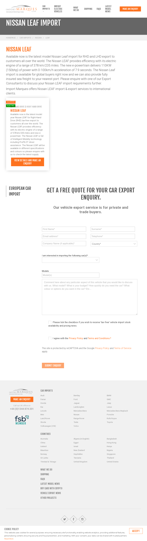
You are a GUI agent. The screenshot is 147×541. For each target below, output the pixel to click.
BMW (109, 395)
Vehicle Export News (50, 493)
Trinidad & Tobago (48, 461)
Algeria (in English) (81, 439)
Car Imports (46, 8)
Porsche (110, 414)
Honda (43, 403)
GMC (109, 399)
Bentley (77, 395)
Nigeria (110, 450)
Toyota (110, 422)
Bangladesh (112, 439)
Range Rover (79, 418)
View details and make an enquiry (27, 162)
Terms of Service (122, 348)
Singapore (111, 454)
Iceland (43, 446)
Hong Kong (111, 442)
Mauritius (44, 450)
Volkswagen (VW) (48, 426)
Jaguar (77, 403)
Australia (44, 439)
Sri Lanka (44, 458)
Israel (76, 446)
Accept (136, 531)
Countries (45, 433)
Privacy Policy (76, 338)
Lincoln (43, 411)
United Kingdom (80, 461)
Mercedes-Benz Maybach (117, 411)
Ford (76, 399)
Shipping (88, 9)
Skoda (43, 422)
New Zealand (79, 450)
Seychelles (78, 454)
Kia (41, 407)
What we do (76, 8)
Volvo (76, 426)
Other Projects (48, 497)
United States (112, 461)
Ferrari (43, 399)
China (42, 442)
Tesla (76, 422)
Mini (42, 414)
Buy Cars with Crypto (51, 488)
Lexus (109, 407)
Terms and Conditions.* (99, 338)
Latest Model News (108, 9)
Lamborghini (79, 407)
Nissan (38, 38)
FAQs (99, 9)
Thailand (110, 458)
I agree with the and (82, 338)
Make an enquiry (130, 8)
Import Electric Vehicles (58, 9)
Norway (43, 454)
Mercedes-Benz (80, 411)
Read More (8, 539)
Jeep (109, 403)
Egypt (76, 442)
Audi (42, 395)
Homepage (11, 38)
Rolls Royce (112, 418)
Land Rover (45, 418)
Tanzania (77, 458)
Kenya (109, 446)
